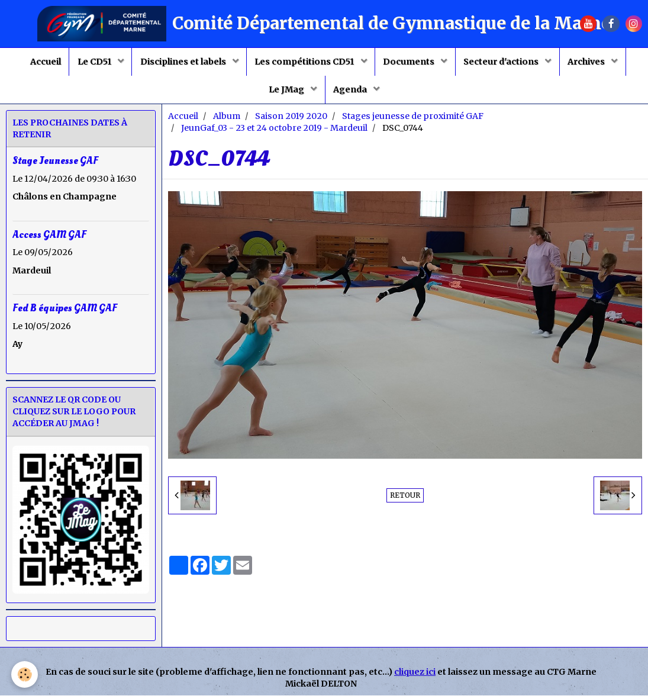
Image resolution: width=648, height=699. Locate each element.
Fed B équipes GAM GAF (64, 311)
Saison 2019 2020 (291, 119)
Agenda (352, 92)
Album (226, 119)
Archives (592, 62)
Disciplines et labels (181, 62)
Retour (405, 498)
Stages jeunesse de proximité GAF (412, 119)
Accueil (39, 62)
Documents (412, 62)
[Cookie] (25, 674)
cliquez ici (415, 675)
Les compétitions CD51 (305, 62)
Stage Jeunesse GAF (55, 164)
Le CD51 (91, 62)
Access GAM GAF (49, 237)
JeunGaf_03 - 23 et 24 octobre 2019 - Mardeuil (274, 131)
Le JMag (286, 92)
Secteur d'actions (506, 62)
